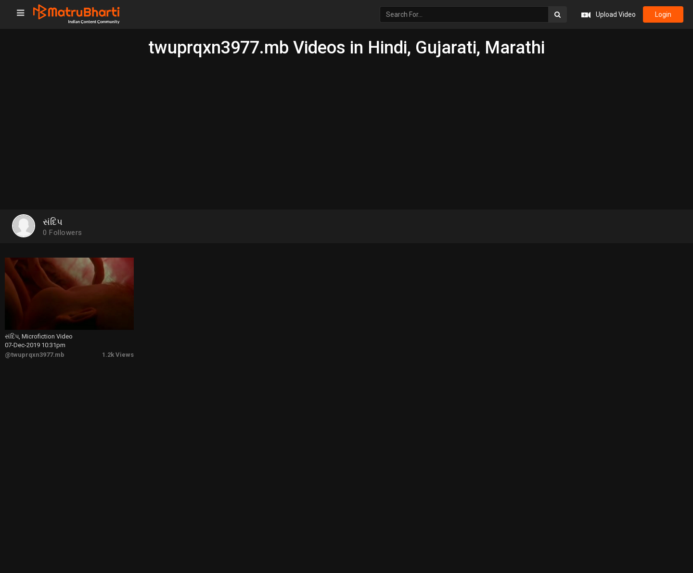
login (663, 14)
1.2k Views (118, 354)
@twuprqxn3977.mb (34, 354)
